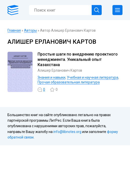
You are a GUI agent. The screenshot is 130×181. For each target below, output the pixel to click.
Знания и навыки (51, 77)
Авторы (30, 30)
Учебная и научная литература (92, 77)
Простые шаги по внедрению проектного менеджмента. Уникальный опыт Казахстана (78, 59)
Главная (14, 30)
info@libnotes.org (67, 132)
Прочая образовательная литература (69, 82)
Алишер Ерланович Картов (60, 70)
